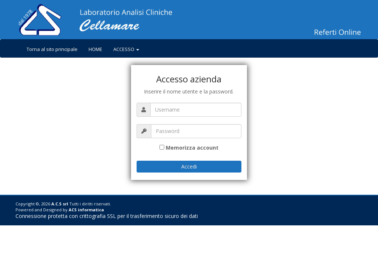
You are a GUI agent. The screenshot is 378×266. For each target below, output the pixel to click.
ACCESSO (126, 49)
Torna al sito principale (52, 49)
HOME (95, 49)
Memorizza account (192, 147)
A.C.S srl (59, 204)
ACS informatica (86, 209)
